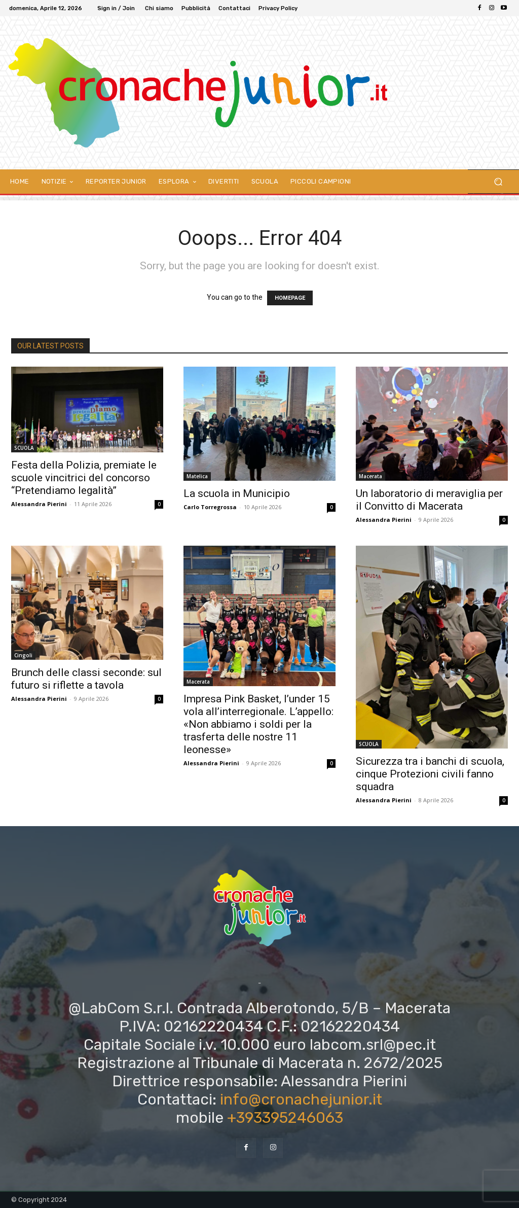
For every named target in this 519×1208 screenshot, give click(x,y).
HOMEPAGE (290, 298)
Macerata (370, 476)
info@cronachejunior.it (301, 1099)
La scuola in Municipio (236, 493)
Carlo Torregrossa (210, 507)
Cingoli (23, 655)
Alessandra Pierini (39, 504)
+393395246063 (285, 1118)
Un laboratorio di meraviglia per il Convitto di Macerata (429, 499)
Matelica (197, 476)
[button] (498, 182)
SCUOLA (24, 447)
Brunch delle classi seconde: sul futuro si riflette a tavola (86, 678)
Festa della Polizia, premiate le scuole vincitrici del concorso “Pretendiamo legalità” (84, 477)
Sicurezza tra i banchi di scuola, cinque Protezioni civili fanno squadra (430, 774)
